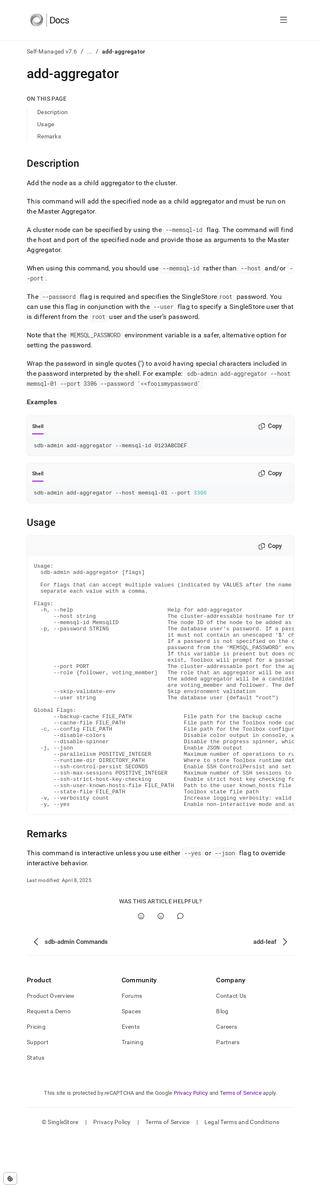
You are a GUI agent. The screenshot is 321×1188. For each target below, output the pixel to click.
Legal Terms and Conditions (241, 1173)
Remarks (49, 136)
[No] (161, 967)
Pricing (36, 1078)
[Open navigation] (283, 20)
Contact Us (231, 1047)
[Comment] (180, 967)
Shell (37, 426)
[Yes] (141, 967)
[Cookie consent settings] (10, 1178)
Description (52, 112)
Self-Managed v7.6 (52, 51)
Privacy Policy (191, 1144)
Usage (45, 124)
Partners (227, 1093)
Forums (132, 1047)
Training (132, 1093)
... (89, 51)
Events (131, 1078)
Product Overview (50, 1047)
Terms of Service (241, 1144)
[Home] (49, 20)
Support (37, 1093)
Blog (222, 1062)
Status (36, 1109)
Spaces (131, 1062)
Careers (226, 1078)
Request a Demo (49, 1062)
